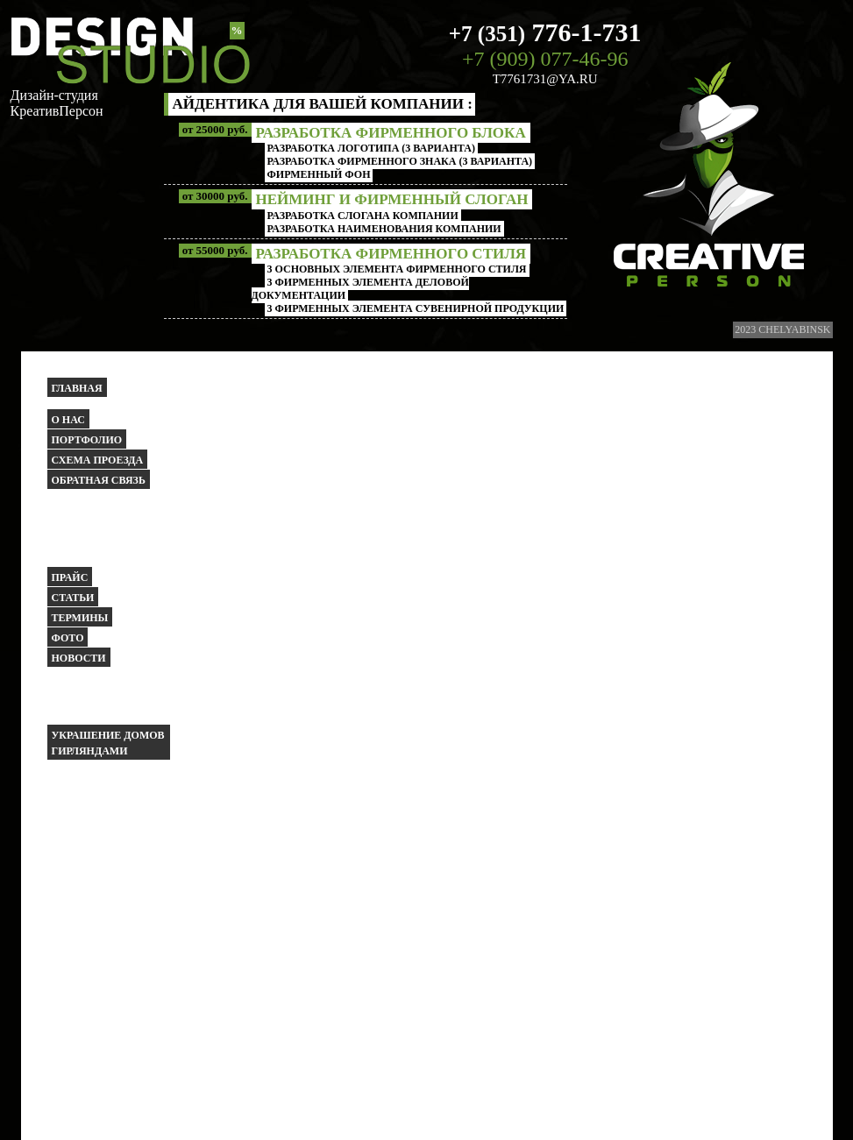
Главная (77, 388)
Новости (79, 658)
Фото (68, 638)
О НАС (68, 420)
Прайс (70, 577)
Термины (80, 618)
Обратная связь (99, 480)
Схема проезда (98, 460)
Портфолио (87, 440)
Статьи (73, 597)
